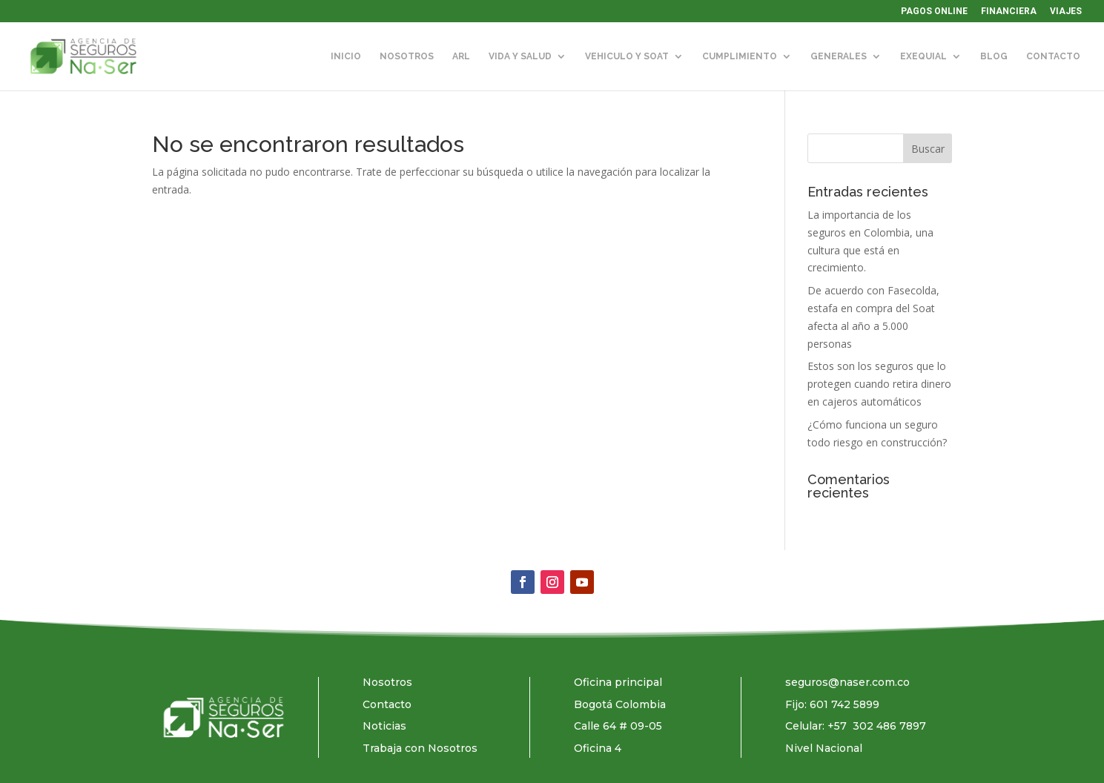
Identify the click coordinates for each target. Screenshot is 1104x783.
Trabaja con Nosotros (420, 748)
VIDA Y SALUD (520, 56)
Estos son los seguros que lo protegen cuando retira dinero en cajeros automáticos (879, 384)
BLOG (994, 56)
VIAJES (1066, 11)
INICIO (346, 56)
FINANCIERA (1009, 11)
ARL (461, 56)
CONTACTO (1053, 56)
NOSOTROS (407, 56)
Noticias (384, 726)
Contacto (387, 704)
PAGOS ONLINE (934, 11)
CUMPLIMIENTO (739, 56)
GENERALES (838, 56)
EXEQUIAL (923, 56)
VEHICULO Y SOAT (627, 56)
